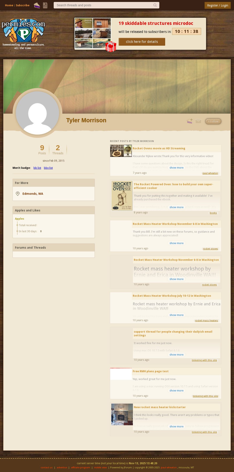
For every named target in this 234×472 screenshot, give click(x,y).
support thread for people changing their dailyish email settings (173, 333)
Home (9, 5)
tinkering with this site (204, 360)
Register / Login (217, 5)
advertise (62, 467)
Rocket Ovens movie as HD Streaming (159, 148)
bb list (37, 167)
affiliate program (80, 467)
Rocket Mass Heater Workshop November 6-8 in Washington (175, 224)
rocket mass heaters (206, 320)
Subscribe (22, 5)
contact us (47, 467)
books (213, 212)
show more (176, 167)
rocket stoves (210, 248)
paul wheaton (210, 173)
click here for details (142, 42)
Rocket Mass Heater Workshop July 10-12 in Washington (172, 295)
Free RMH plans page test (151, 371)
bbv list (48, 167)
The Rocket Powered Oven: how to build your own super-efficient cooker (173, 186)
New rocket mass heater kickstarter (160, 407)
